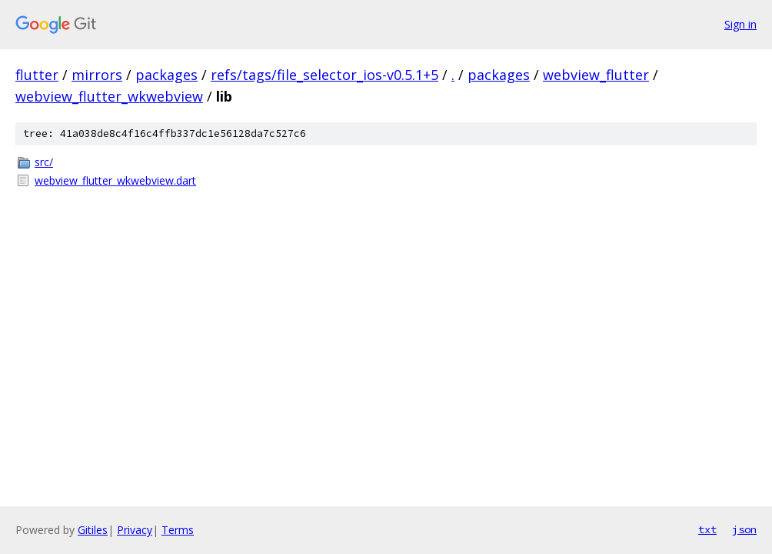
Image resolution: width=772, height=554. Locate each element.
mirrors (97, 74)
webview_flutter (596, 74)
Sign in (740, 24)
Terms (177, 529)
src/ (44, 162)
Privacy (134, 529)
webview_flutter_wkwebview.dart (115, 180)
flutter (36, 74)
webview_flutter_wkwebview (109, 96)
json (744, 529)
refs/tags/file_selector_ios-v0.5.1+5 (324, 74)
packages (166, 74)
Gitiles (93, 529)
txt (707, 529)
